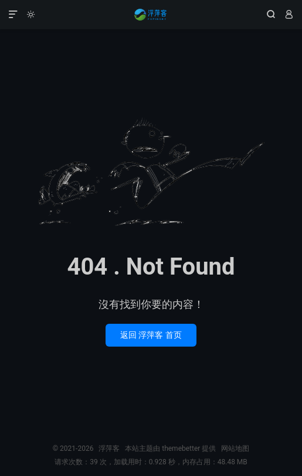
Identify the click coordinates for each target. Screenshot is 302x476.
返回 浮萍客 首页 (151, 335)
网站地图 (235, 448)
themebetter (181, 448)
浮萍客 (151, 15)
